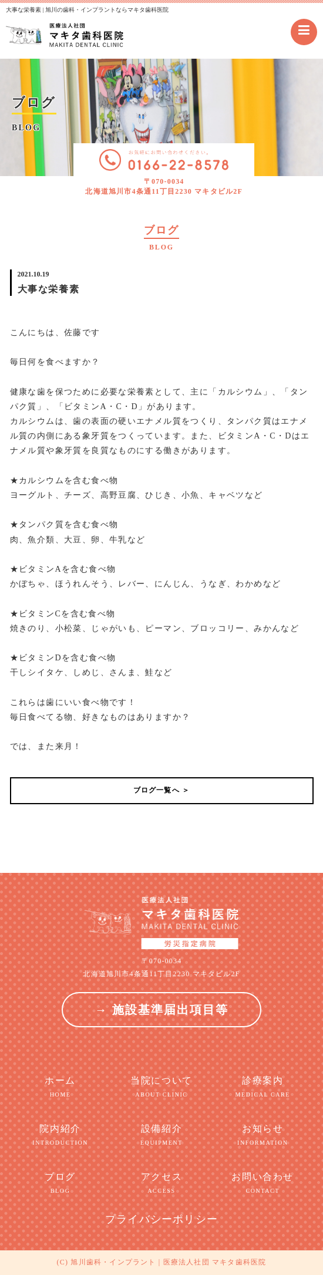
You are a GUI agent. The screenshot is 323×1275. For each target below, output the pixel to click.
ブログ (60, 1183)
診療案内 (262, 1087)
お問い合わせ (262, 1183)
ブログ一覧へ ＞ (161, 790)
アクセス (161, 1183)
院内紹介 (60, 1135)
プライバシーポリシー (161, 1219)
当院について (161, 1087)
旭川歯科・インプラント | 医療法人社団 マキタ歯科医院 (168, 1262)
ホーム (60, 1087)
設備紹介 (161, 1135)
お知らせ (262, 1135)
